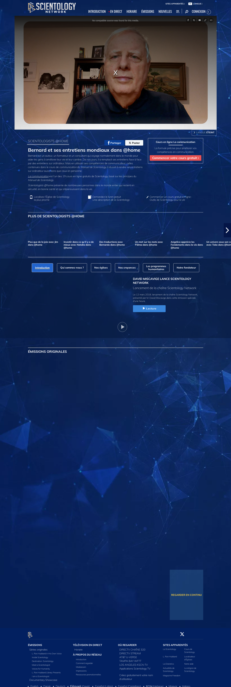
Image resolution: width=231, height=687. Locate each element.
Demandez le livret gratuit (110, 198)
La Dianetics (168, 662)
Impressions (81, 669)
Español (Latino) (104, 684)
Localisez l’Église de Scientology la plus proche (51, 198)
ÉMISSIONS (147, 11)
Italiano (186, 684)
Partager (114, 143)
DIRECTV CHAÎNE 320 (132, 647)
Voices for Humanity (41, 667)
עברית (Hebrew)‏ (155, 684)
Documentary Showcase (43, 678)
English (34, 684)
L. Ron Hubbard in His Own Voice (47, 651)
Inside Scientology (40, 655)
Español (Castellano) (129, 684)
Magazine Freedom (171, 673)
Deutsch (60, 684)
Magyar (173, 684)
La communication (38, 176)
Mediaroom (81, 665)
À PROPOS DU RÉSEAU (87, 652)
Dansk (47, 684)
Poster (134, 142)
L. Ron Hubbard (170, 654)
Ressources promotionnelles (88, 673)
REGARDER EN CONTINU (186, 594)
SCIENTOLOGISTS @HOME (48, 141)
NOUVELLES (165, 11)
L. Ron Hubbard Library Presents (46, 670)
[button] (227, 230)
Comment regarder (84, 661)
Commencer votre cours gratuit (175, 158)
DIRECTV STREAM (130, 651)
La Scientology (169, 647)
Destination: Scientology (43, 659)
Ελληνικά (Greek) (80, 684)
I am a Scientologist (40, 674)
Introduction (81, 657)
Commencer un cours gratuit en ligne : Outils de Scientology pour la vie (171, 198)
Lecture (149, 308)
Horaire (78, 647)
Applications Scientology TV (134, 666)
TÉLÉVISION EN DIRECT (87, 643)
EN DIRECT (116, 11)
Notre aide (188, 662)
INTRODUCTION (97, 11)
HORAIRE (132, 11)
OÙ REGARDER (127, 643)
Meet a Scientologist (41, 663)
